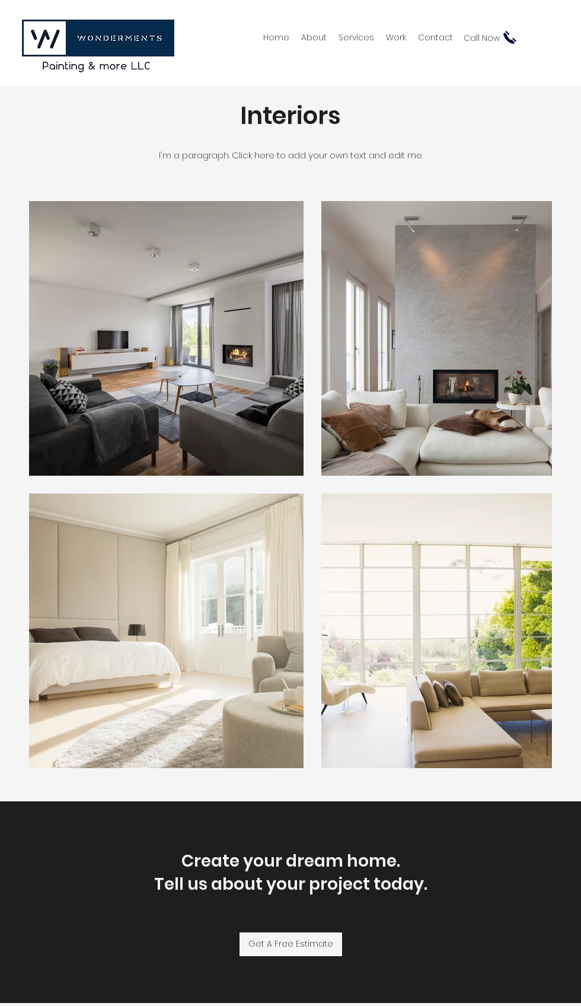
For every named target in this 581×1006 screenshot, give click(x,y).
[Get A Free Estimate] (291, 944)
